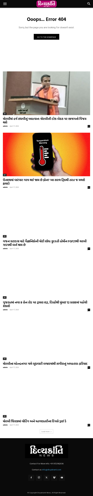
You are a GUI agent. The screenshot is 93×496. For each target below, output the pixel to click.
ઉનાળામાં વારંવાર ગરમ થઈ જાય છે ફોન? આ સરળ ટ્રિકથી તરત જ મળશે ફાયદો (44, 182)
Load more (46, 431)
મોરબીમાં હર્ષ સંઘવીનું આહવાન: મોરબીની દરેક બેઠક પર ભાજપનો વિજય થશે (44, 120)
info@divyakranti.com (51, 469)
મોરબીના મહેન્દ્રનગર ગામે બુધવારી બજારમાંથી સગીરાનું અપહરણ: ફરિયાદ (45, 363)
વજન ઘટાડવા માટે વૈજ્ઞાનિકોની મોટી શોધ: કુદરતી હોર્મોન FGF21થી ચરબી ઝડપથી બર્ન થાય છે (45, 243)
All (5, 114)
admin (5, 126)
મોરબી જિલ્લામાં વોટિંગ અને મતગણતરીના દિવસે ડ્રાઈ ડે (34, 421)
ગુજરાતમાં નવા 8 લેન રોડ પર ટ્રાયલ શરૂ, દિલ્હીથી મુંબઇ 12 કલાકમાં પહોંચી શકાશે (45, 304)
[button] (5, 4)
